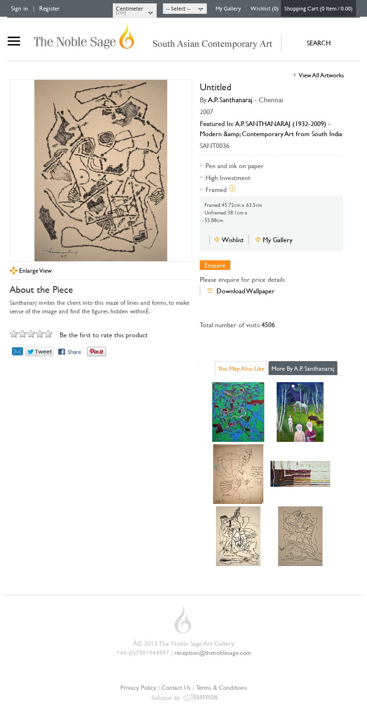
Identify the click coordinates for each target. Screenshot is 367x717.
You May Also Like (241, 368)
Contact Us (176, 687)
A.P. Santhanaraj (230, 100)
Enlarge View (35, 271)
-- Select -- (178, 8)
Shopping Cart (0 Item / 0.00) (318, 8)
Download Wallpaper (245, 291)
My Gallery (228, 8)
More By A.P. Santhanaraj (303, 368)
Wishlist (233, 240)
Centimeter (129, 8)
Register (49, 8)
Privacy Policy (138, 687)
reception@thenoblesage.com (212, 652)
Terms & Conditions (221, 687)
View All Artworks (321, 75)
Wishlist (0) (264, 8)
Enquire (215, 265)
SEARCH (319, 43)
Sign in (19, 8)
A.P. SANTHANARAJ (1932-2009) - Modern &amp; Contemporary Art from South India (271, 128)
